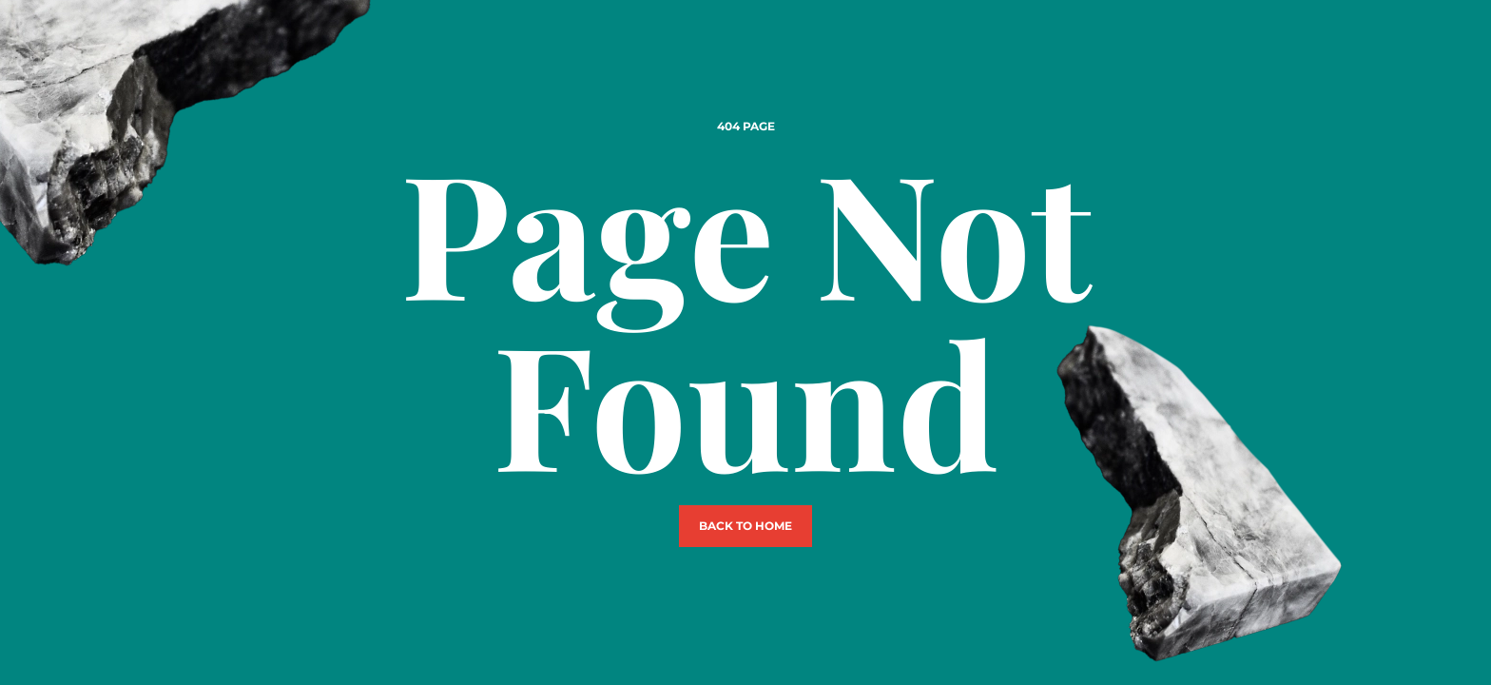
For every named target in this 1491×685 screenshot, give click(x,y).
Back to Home (745, 526)
